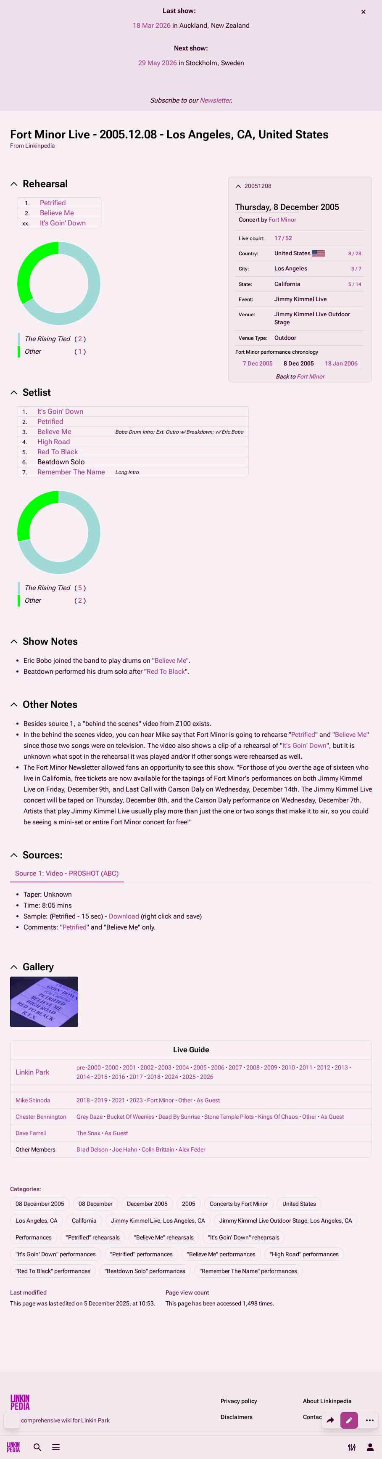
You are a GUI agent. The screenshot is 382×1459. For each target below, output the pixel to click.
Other (185, 1100)
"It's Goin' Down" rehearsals (243, 1237)
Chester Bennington (41, 1116)
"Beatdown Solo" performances (145, 1271)
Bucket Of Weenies (130, 1116)
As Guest (208, 1100)
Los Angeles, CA (37, 1220)
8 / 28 (354, 254)
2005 (200, 1067)
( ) (80, 339)
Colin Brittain (158, 1149)
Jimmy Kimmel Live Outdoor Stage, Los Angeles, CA (285, 1220)
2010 (288, 1067)
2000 (112, 1067)
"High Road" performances (304, 1254)
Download (124, 916)
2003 (164, 1067)
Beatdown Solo (61, 462)
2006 (217, 1067)
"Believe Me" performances (221, 1254)
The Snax (88, 1133)
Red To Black (57, 451)
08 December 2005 (40, 1203)
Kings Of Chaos (278, 1116)
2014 (83, 1076)
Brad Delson (92, 1149)
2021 (118, 1100)
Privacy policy (239, 1401)
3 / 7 (356, 269)
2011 (306, 1067)
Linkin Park (32, 1072)
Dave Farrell (31, 1133)
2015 (101, 1076)
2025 (189, 1076)
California (84, 1220)
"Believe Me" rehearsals (164, 1237)
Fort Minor (282, 219)
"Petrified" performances (141, 1254)
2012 (323, 1067)
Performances (34, 1237)
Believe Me (57, 213)
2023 (136, 1100)
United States (299, 1203)
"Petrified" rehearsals (93, 1237)
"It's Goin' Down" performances (56, 1254)
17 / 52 (283, 238)
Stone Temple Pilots (229, 1116)
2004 (182, 1067)
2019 (101, 1100)
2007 (235, 1067)
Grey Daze (89, 1116)
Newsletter (215, 100)
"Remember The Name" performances (248, 1271)
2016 (118, 1076)
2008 (253, 1067)
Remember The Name (71, 472)
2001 (129, 1067)
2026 (206, 1076)
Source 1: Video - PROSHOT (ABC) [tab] (67, 873)
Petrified (53, 203)
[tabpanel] (191, 911)
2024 (171, 1076)
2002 (147, 1067)
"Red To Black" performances (53, 1271)
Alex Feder (192, 1149)
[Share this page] (330, 1420)
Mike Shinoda (33, 1100)
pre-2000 (88, 1067)
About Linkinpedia (327, 1401)
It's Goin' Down (63, 223)
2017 (136, 1076)
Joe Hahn (124, 1149)
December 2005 (147, 1203)
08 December (96, 1203)
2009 (270, 1067)
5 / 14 (354, 284)
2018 (154, 1076)
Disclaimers (237, 1417)
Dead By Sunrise (179, 1116)
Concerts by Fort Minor (239, 1203)
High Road (53, 441)
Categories (25, 1189)
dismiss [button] (363, 12)
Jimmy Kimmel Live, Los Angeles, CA (158, 1220)
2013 (341, 1067)
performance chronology (289, 352)
